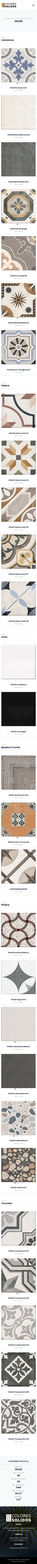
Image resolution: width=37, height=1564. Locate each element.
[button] (17, 83)
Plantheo (22, 1561)
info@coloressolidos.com (18, 1548)
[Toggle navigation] (33, 5)
